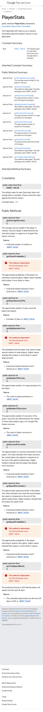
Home (4, 9)
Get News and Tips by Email (12, 677)
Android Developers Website (12, 687)
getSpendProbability (21, 148)
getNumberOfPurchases (23, 113)
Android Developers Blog (11, 673)
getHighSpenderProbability (24, 104)
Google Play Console (9, 704)
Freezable (6, 26)
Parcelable (26, 26)
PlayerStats (15, 26)
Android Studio (7, 701)
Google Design (7, 691)
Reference (8, 11)
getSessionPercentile (22, 131)
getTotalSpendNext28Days (24, 157)
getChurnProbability (21, 87)
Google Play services (25, 9)
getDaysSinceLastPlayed (23, 96)
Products (12, 9)
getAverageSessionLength (24, 78)
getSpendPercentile (21, 139)
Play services (18, 2)
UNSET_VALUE (19, 49)
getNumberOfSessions (22, 122)
